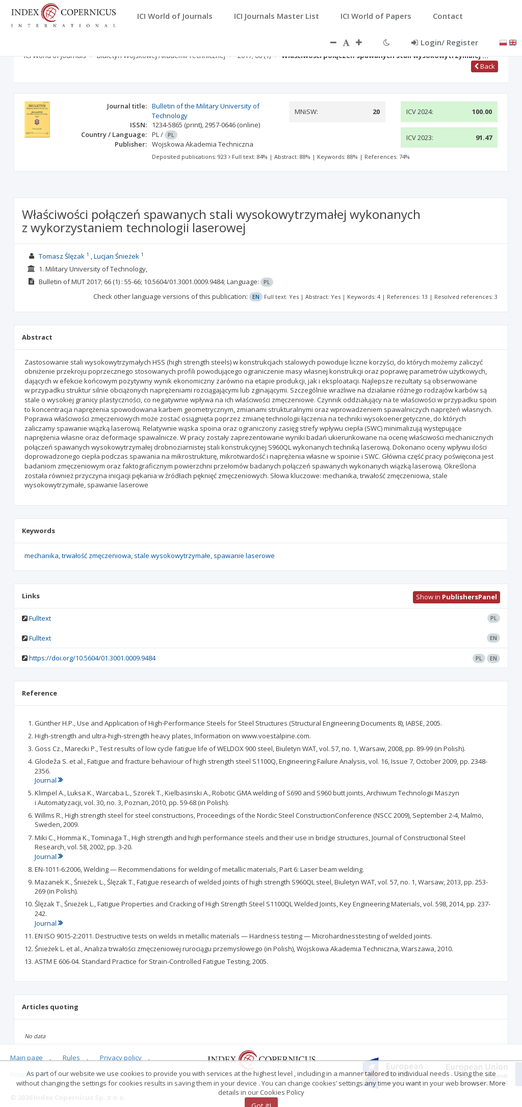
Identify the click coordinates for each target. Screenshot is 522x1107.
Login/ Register (444, 42)
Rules (71, 1057)
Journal (49, 780)
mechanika (41, 555)
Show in (456, 596)
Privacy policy (121, 1057)
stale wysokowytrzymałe (172, 555)
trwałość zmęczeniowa (96, 555)
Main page (26, 1057)
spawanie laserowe (244, 555)
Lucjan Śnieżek (116, 256)
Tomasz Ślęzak (62, 256)
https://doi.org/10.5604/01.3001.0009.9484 (92, 657)
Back (484, 66)
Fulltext (40, 618)
